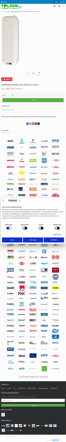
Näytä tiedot (57, 234)
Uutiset (9, 388)
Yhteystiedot (53, 388)
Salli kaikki (54, 240)
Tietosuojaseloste (43, 388)
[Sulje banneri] (41, 200)
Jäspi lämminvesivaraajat (7, 109)
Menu (4, 2)
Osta (33, 100)
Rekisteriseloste (32, 388)
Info (14, 388)
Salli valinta (33, 240)
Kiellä (12, 240)
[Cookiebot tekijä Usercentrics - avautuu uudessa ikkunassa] (12, 200)
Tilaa (33, 405)
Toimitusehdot (21, 388)
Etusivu (3, 388)
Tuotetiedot (5, 130)
